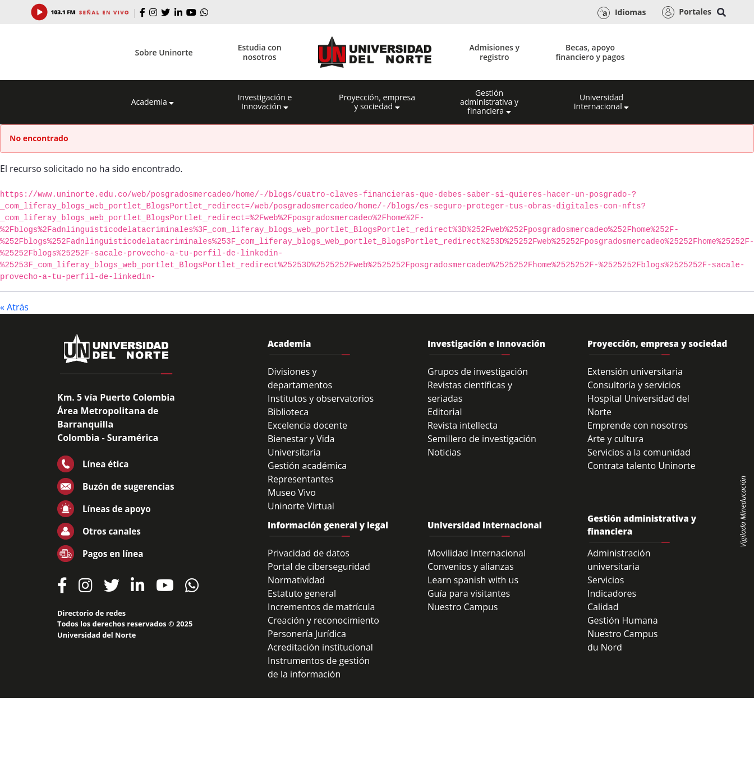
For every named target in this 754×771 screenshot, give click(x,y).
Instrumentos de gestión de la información (319, 667)
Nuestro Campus (462, 607)
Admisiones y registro (494, 52)
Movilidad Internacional (476, 553)
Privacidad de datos (309, 553)
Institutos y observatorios (321, 398)
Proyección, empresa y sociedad (377, 102)
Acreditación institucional (320, 647)
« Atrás (14, 307)
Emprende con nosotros (637, 425)
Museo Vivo (292, 492)
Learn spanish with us (472, 580)
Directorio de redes (91, 613)
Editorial (444, 412)
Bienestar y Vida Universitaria (301, 445)
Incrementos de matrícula (321, 607)
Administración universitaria (619, 560)
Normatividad (296, 580)
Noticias (444, 452)
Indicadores (611, 593)
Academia (152, 101)
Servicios (605, 580)
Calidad (603, 607)
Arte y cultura (615, 439)
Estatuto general (302, 593)
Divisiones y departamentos (300, 378)
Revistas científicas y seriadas (469, 392)
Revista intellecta (462, 425)
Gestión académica (307, 465)
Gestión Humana (622, 620)
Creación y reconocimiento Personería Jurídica (323, 627)
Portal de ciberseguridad (319, 566)
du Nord (604, 647)
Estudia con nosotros (260, 52)
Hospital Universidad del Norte (638, 405)
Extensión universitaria (635, 371)
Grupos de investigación (477, 371)
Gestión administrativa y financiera (489, 102)
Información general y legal (328, 525)
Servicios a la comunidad (639, 452)
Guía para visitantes (468, 593)
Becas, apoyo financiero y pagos (589, 52)
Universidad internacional (484, 525)
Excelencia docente (307, 425)
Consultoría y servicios (634, 385)
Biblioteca (288, 412)
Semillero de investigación (481, 439)
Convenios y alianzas (470, 566)
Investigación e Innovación (265, 102)
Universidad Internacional (601, 102)
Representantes (300, 479)
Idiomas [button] (621, 13)
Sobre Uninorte (164, 52)
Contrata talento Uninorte (641, 465)
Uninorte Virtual (301, 506)
